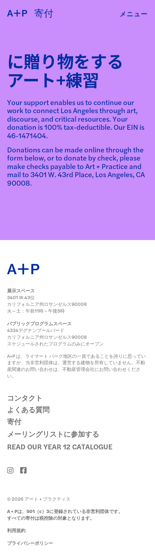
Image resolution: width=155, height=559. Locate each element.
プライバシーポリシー (30, 543)
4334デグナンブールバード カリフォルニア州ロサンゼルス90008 (47, 333)
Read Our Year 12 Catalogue (60, 446)
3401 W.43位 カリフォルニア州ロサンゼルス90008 (47, 300)
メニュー (134, 13)
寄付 (14, 421)
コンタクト (24, 398)
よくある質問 (28, 409)
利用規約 (16, 530)
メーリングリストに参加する (53, 434)
